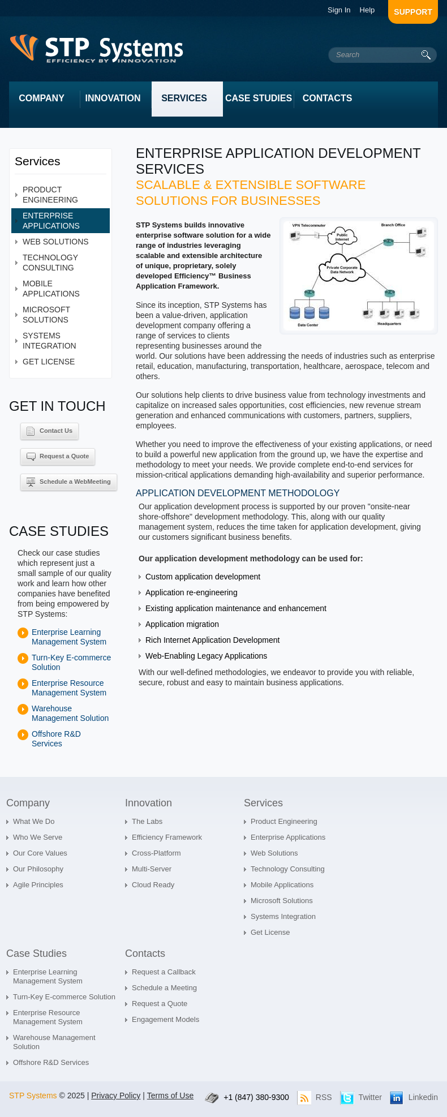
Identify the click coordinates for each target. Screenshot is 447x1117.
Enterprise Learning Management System (69, 637)
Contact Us (49, 431)
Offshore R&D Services (56, 738)
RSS (324, 1097)
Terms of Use (170, 1095)
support (413, 11)
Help (367, 10)
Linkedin (423, 1097)
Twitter (370, 1097)
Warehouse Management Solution (70, 713)
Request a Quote (58, 456)
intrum (99, 51)
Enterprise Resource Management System (69, 687)
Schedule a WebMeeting (69, 482)
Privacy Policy (115, 1095)
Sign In (339, 10)
